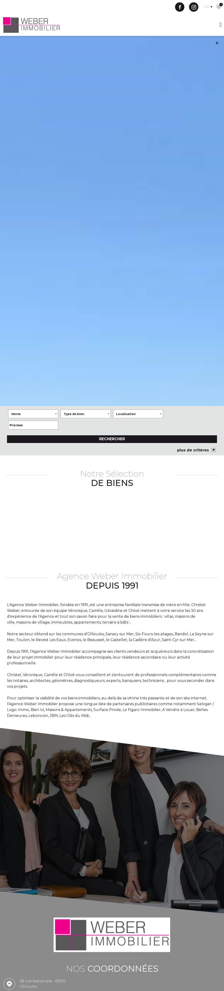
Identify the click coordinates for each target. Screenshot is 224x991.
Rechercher (112, 469)
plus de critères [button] (196, 480)
